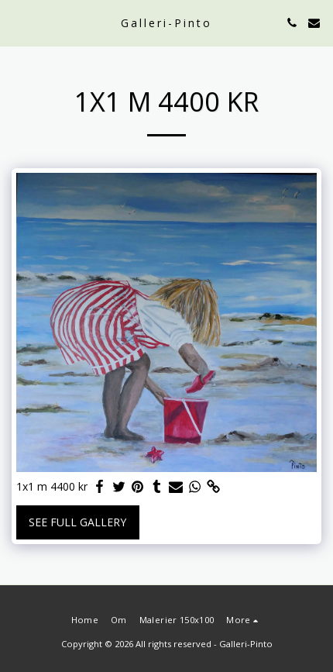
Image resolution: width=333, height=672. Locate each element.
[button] (17, 22)
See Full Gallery (77, 522)
